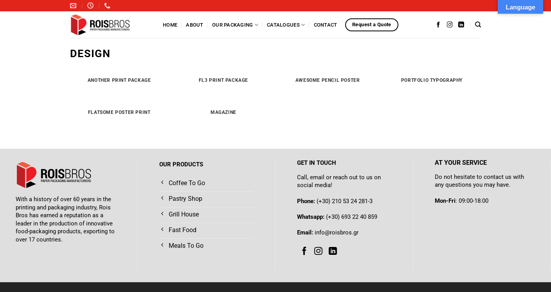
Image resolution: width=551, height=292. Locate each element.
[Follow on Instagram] (450, 24)
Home (170, 25)
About (194, 25)
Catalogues (286, 25)
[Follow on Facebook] (438, 24)
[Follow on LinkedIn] (461, 24)
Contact (325, 25)
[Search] (478, 24)
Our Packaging (235, 25)
